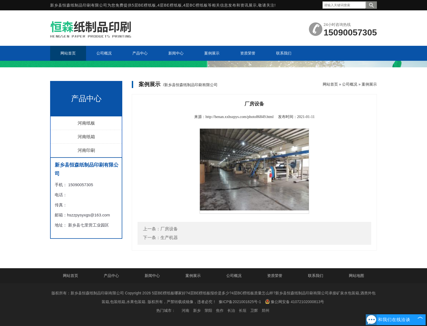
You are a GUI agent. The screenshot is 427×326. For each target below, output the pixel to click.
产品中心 (111, 275)
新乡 (197, 310)
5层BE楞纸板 (144, 5)
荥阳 (208, 310)
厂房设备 (169, 229)
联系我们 (315, 275)
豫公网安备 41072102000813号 (294, 301)
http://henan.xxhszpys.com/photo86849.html (240, 117)
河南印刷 (86, 150)
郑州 (265, 310)
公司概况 (349, 84)
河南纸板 (86, 123)
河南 (185, 310)
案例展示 (369, 84)
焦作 (220, 310)
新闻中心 (152, 275)
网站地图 (356, 275)
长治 (231, 310)
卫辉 (254, 310)
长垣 (242, 310)
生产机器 (169, 237)
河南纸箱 (86, 136)
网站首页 (330, 84)
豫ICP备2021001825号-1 (240, 302)
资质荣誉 (274, 275)
